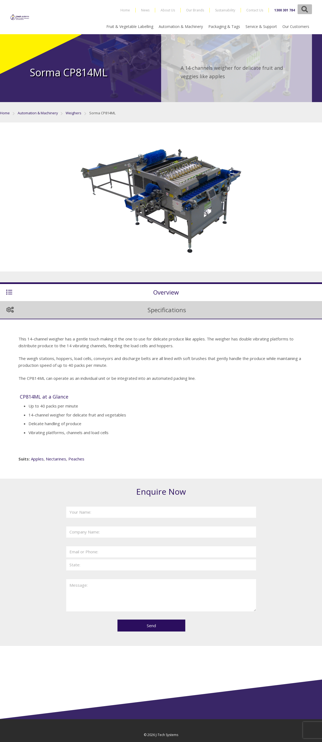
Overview (166, 292)
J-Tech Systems (167, 734)
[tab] (161, 291)
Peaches (76, 459)
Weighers (73, 112)
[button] (305, 9)
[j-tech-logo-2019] (20, 17)
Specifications (167, 310)
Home (5, 112)
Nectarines (56, 459)
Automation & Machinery (38, 112)
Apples (37, 459)
